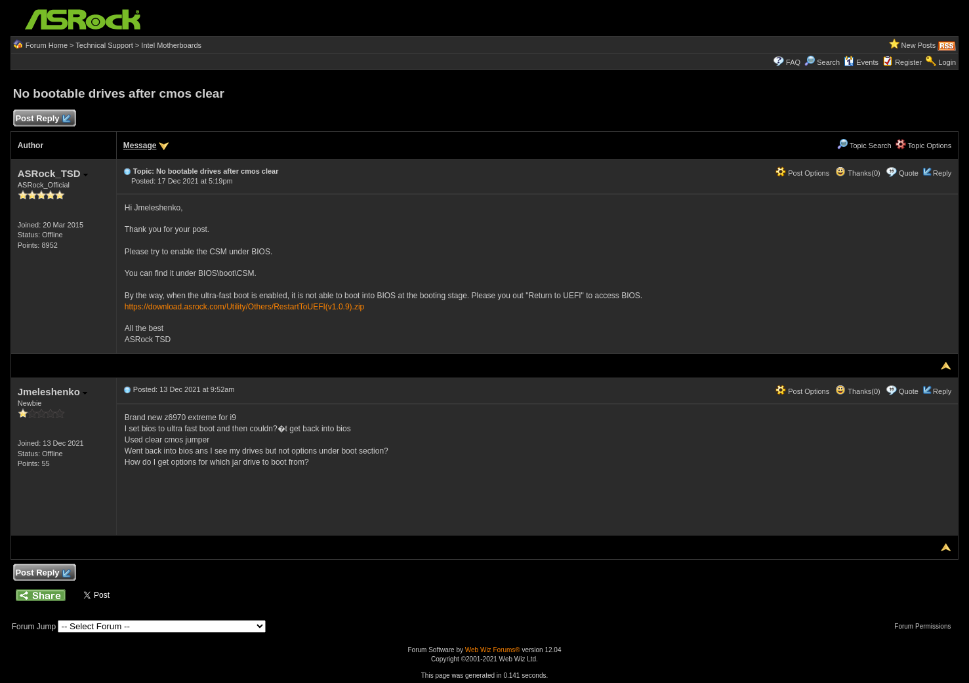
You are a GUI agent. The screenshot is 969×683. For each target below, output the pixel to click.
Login (947, 62)
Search (828, 62)
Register (908, 62)
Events (861, 62)
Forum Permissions (925, 626)
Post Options (802, 173)
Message (140, 145)
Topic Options (924, 145)
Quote (908, 173)
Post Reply (42, 119)
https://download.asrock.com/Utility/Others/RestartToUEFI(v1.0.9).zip (244, 306)
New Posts (918, 45)
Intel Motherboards (171, 45)
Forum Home (47, 45)
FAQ (793, 62)
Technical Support (104, 45)
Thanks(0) (857, 173)
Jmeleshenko (52, 391)
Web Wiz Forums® (492, 650)
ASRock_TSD (53, 173)
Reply (942, 173)
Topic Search (864, 145)
